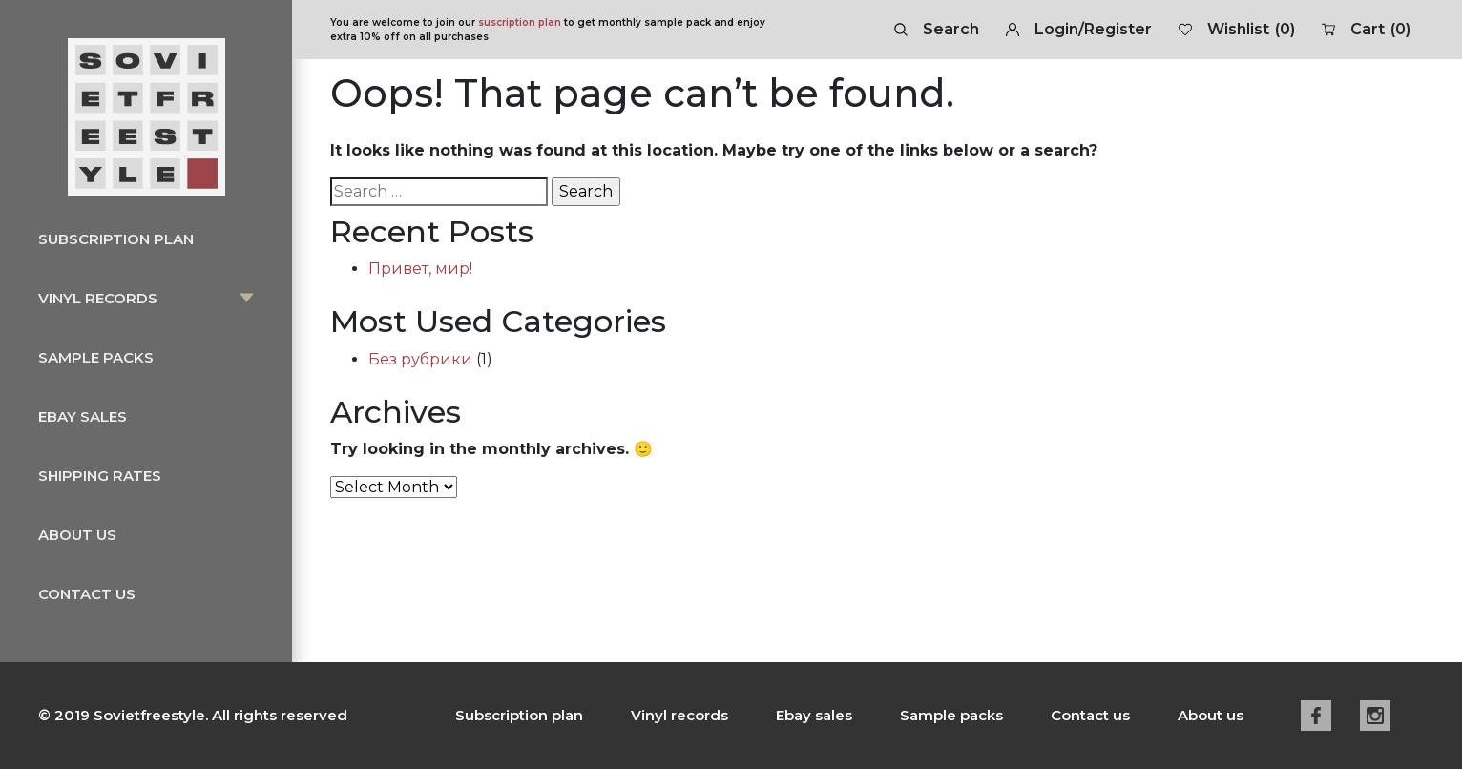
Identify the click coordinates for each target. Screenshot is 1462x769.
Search (936, 29)
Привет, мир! (420, 269)
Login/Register (1079, 29)
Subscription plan (116, 239)
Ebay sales (82, 416)
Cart (1366, 29)
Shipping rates (99, 475)
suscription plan (519, 22)
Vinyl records (97, 298)
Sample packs (96, 357)
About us (77, 535)
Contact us (87, 594)
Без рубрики (420, 359)
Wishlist (1237, 29)
